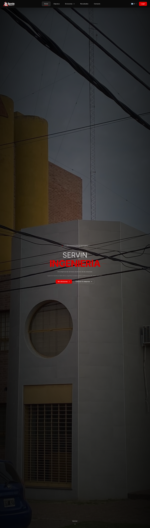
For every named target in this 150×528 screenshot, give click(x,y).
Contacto (97, 4)
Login (143, 4)
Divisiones (70, 4)
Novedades (84, 4)
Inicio (46, 4)
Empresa (57, 4)
